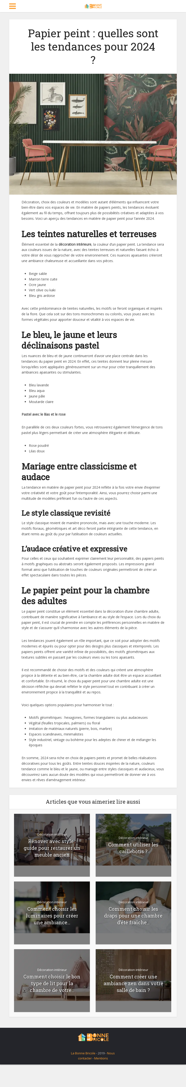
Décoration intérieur (52, 834)
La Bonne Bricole (83, 1053)
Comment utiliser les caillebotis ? (133, 847)
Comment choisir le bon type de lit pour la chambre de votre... (51, 983)
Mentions (101, 1058)
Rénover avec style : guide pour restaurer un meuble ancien (52, 848)
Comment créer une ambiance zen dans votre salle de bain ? (133, 983)
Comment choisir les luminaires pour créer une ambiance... (52, 915)
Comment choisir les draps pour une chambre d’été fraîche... (133, 915)
